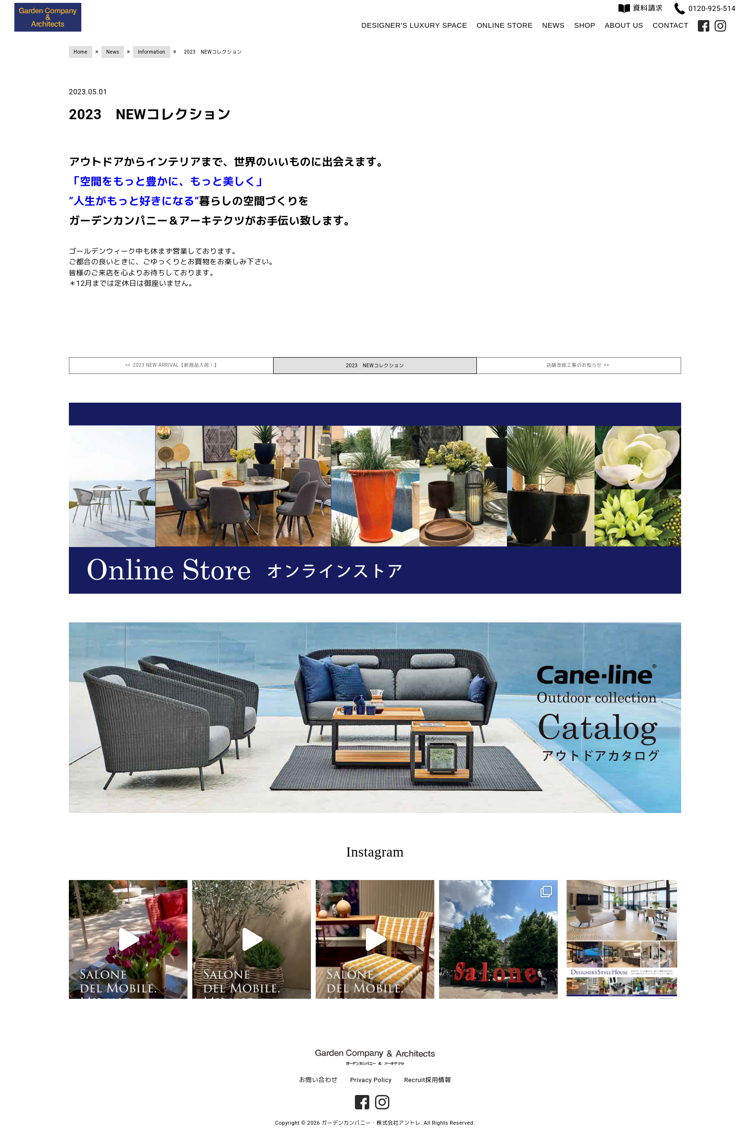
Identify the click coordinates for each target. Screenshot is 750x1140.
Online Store (504, 25)
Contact (670, 25)
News (553, 25)
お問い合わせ (318, 1080)
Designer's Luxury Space (414, 25)
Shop (585, 25)
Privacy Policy (371, 1080)
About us (624, 25)
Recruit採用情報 (427, 1080)
